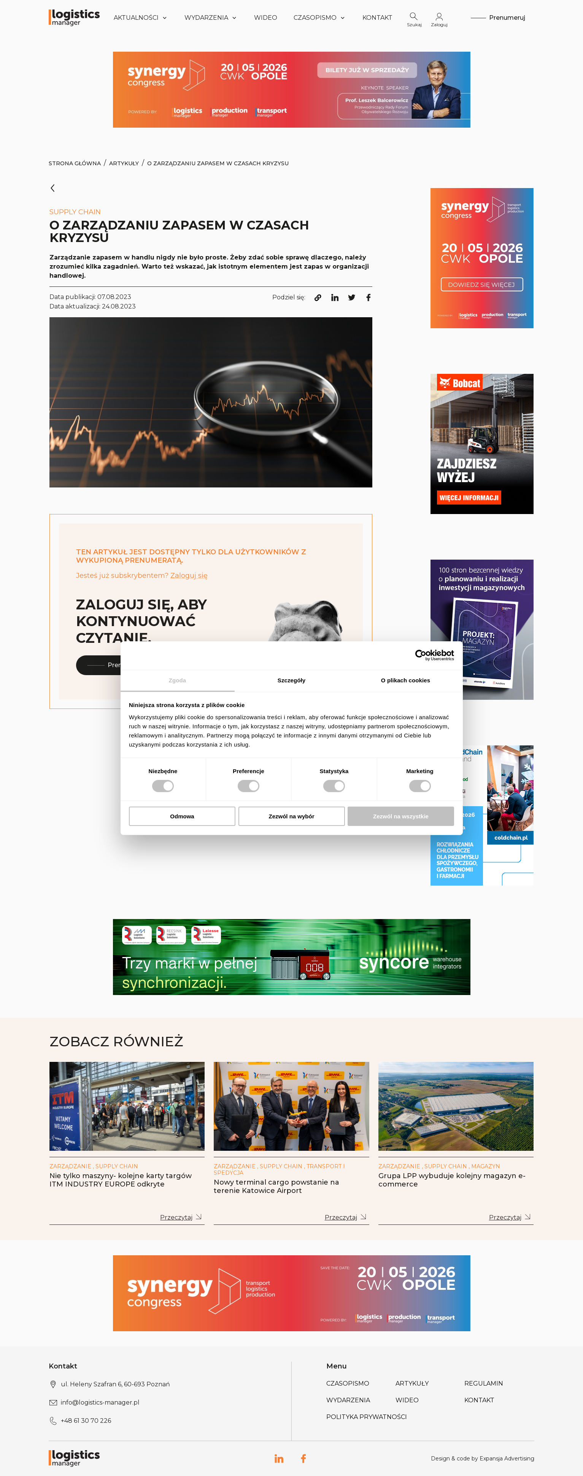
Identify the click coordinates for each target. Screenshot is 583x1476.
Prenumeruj (114, 665)
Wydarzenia (348, 1400)
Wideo (265, 17)
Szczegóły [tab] (291, 680)
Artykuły (124, 163)
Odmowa (182, 816)
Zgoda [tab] (177, 680)
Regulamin (483, 1383)
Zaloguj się (189, 575)
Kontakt (377, 17)
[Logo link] (74, 17)
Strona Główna (75, 163)
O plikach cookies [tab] (405, 680)
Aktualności (141, 17)
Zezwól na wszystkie (401, 816)
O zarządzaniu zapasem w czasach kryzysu (218, 163)
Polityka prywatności (366, 1417)
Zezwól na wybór (291, 816)
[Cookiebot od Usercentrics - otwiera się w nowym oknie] (421, 655)
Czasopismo (347, 1383)
